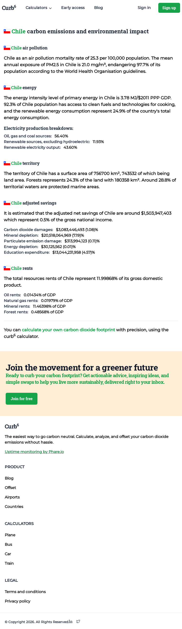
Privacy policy (17, 601)
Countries (14, 506)
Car (8, 554)
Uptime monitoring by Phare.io (34, 452)
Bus (8, 544)
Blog (98, 7)
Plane (10, 535)
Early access (73, 7)
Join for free (21, 398)
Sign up (169, 7)
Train (9, 563)
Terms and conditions (25, 592)
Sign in (144, 7)
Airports (12, 497)
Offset (10, 487)
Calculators (19, 523)
